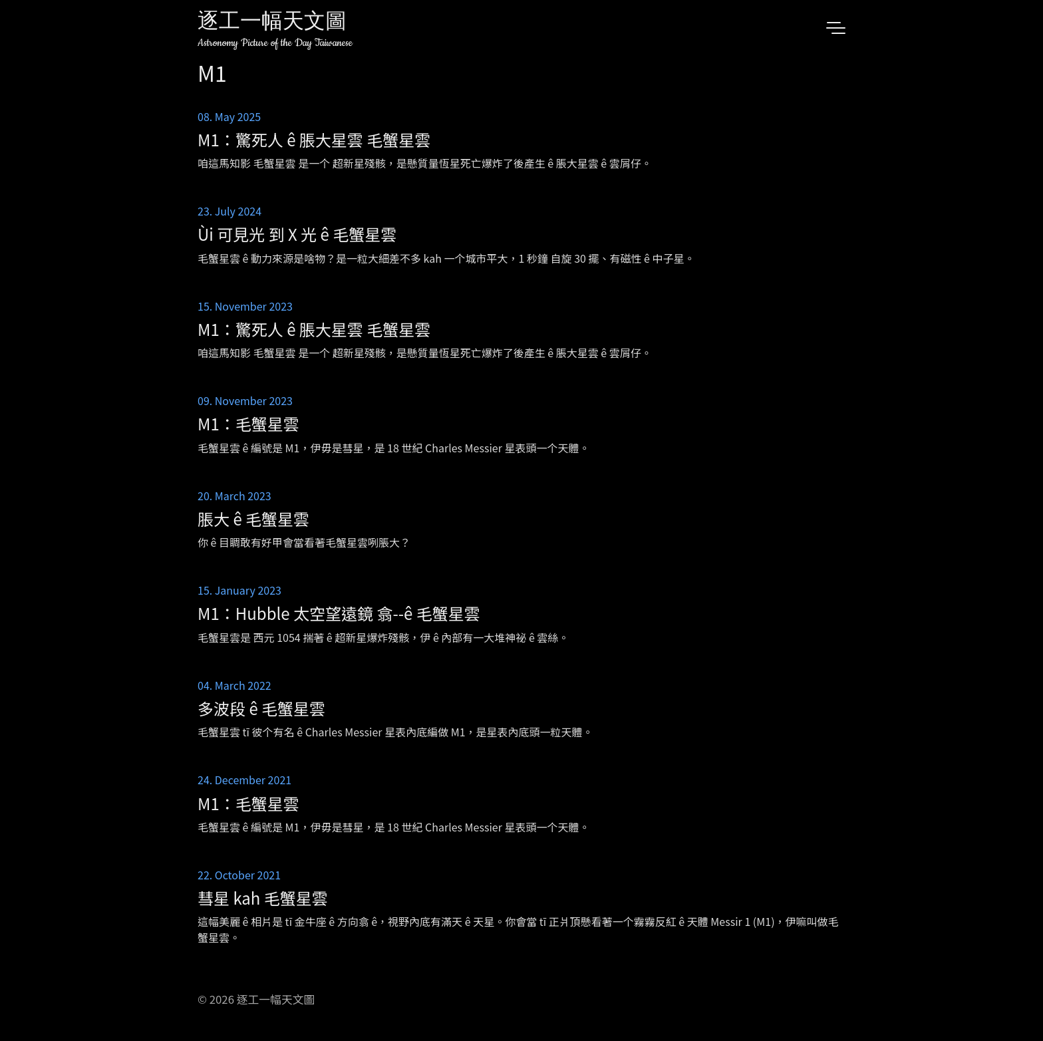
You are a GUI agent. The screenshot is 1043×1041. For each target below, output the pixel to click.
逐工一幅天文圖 (272, 23)
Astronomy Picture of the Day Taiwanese (275, 43)
